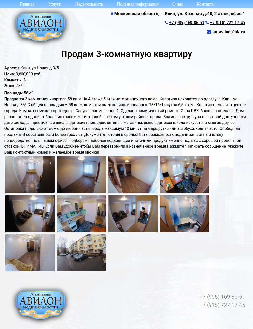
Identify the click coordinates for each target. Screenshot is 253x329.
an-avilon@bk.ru (229, 32)
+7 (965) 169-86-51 (186, 23)
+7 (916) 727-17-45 (227, 23)
